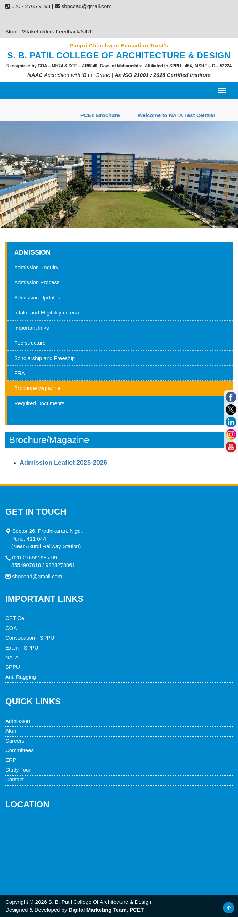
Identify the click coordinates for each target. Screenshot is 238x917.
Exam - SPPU (21, 648)
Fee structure (30, 343)
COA (11, 628)
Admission (17, 721)
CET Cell (16, 618)
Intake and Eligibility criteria (46, 312)
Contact (14, 779)
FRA (19, 373)
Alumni (13, 731)
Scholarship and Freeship (44, 358)
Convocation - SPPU (29, 638)
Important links (31, 328)
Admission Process (37, 282)
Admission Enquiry (36, 19)
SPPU (12, 667)
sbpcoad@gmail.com (37, 576)
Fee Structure (94, 19)
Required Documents (39, 403)
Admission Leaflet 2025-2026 (63, 462)
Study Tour (18, 770)
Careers (14, 741)
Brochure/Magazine (37, 388)
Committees (19, 750)
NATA (12, 657)
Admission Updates (37, 298)
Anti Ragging (20, 677)
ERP (10, 760)
